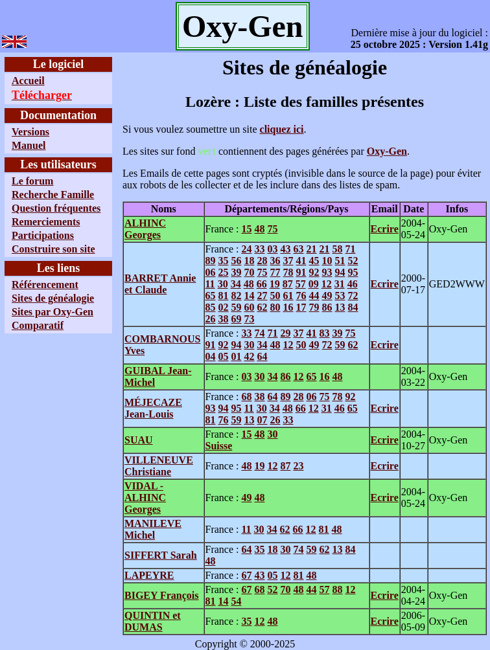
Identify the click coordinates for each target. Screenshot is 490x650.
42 (249, 356)
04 (210, 356)
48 (259, 228)
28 (262, 260)
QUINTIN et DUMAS (152, 621)
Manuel (28, 145)
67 (246, 575)
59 (236, 307)
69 (236, 318)
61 (288, 295)
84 (353, 307)
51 (340, 260)
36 (275, 260)
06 (210, 272)
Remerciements (46, 221)
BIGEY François (161, 595)
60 (249, 307)
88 (337, 589)
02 (223, 307)
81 (223, 295)
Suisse (219, 445)
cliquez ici (282, 129)
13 (340, 307)
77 (275, 272)
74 (259, 333)
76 (301, 295)
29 (285, 333)
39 (236, 272)
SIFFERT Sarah (160, 555)
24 (246, 248)
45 (314, 260)
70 (249, 272)
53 (340, 295)
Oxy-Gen (387, 151)
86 (327, 307)
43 (285, 248)
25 (223, 272)
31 (339, 283)
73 (249, 318)
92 (314, 272)
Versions (30, 131)
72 (353, 295)
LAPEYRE (149, 575)
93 (327, 272)
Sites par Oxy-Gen (52, 311)
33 (259, 248)
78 (288, 272)
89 (210, 260)
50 (275, 295)
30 (223, 283)
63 (298, 248)
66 (262, 283)
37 (288, 260)
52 (353, 260)
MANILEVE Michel (152, 529)
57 (301, 283)
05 (223, 356)
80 (275, 307)
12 (326, 283)
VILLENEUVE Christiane (158, 465)
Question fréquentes (56, 208)
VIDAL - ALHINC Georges (145, 497)
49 (327, 295)
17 (301, 307)
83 (324, 333)
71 (350, 248)
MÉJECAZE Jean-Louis (153, 408)
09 (314, 283)
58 (337, 248)
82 (236, 295)
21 (311, 248)
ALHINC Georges (145, 229)
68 (246, 396)
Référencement (45, 284)
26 (210, 318)
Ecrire (385, 228)
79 (314, 307)
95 (353, 272)
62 (262, 307)
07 (262, 419)
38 (223, 318)
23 (298, 465)
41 (301, 260)
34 (236, 283)
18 (249, 260)
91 (301, 272)
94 (340, 272)
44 (314, 295)
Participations (43, 235)
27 (262, 295)
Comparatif (38, 325)
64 (262, 356)
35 (223, 260)
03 (272, 248)
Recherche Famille (53, 194)
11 (210, 283)
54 (236, 601)
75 (272, 228)
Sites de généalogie (53, 298)
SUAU (138, 439)
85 (210, 307)
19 (275, 283)
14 (249, 295)
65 (210, 295)
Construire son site (53, 248)
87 (288, 283)
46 (352, 283)
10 (327, 260)
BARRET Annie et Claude (160, 284)
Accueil (28, 80)
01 (236, 356)
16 (288, 307)
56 (236, 260)
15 (246, 228)
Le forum (32, 180)
